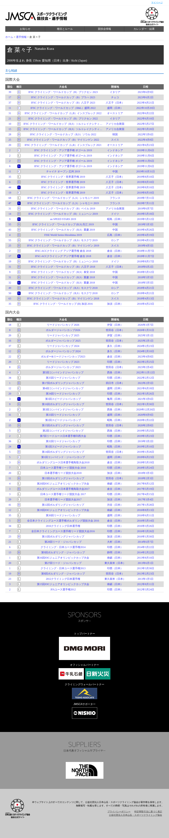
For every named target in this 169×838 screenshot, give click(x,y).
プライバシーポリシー (119, 811)
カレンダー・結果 (144, 28)
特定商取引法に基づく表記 (148, 811)
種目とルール (65, 28)
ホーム (9, 37)
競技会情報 (104, 28)
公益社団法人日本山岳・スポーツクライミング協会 (135, 815)
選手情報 (21, 37)
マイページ (157, 2)
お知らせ (25, 28)
